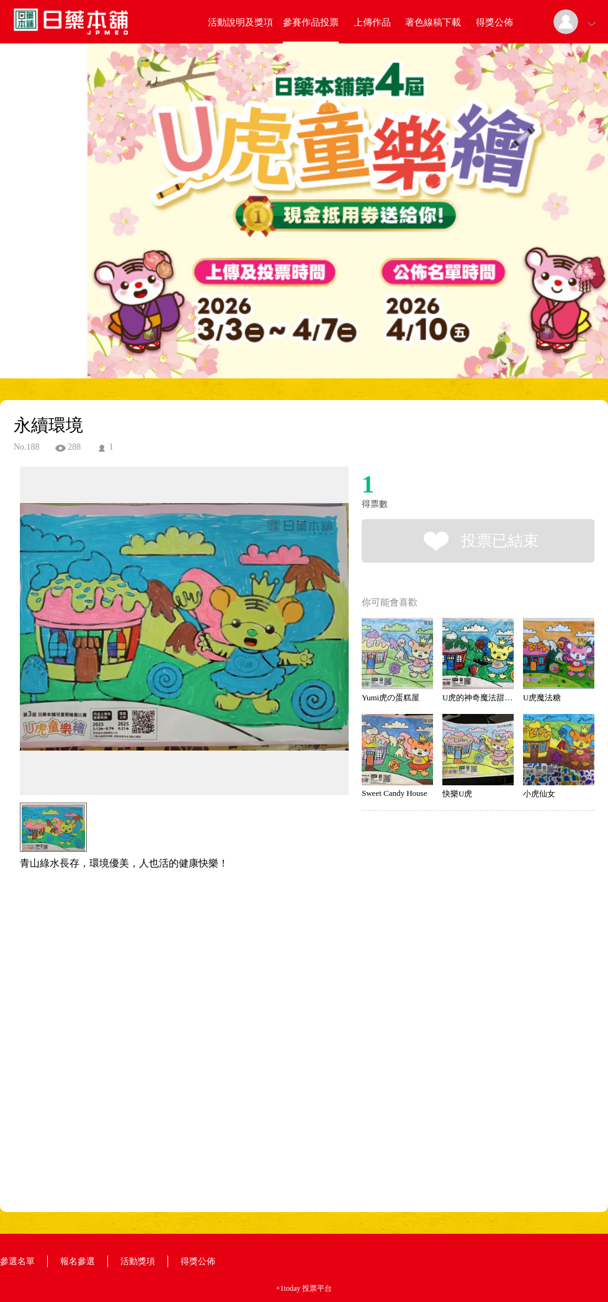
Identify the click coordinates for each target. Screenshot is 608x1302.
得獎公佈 (494, 22)
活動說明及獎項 (240, 22)
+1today (288, 1288)
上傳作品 (372, 22)
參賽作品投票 (311, 22)
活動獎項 (137, 1261)
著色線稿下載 (433, 22)
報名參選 (77, 1261)
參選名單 (17, 1261)
